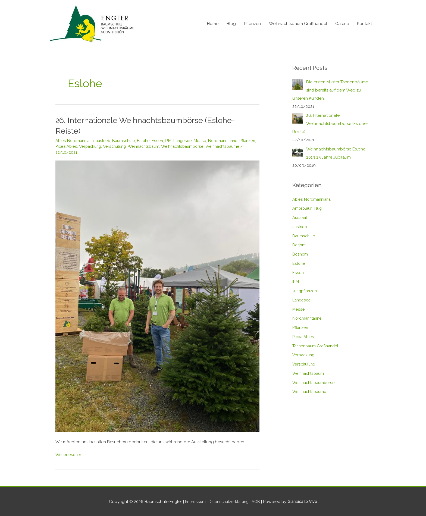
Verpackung (110, 146)
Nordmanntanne (228, 140)
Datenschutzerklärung (227, 501)
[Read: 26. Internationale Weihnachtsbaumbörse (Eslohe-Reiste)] (157, 295)
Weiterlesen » (68, 454)
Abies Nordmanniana (75, 140)
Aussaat (300, 217)
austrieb (105, 140)
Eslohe (147, 140)
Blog (231, 23)
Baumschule (127, 140)
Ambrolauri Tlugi (308, 208)
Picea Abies (85, 146)
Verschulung (135, 146)
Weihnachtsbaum (166, 146)
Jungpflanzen (305, 290)
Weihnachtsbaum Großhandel (298, 23)
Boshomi (300, 254)
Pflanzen (252, 23)
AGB (256, 501)
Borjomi (299, 245)
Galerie (342, 23)
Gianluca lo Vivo (304, 501)
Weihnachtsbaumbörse (207, 146)
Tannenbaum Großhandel (317, 346)
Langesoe (187, 140)
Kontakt (364, 23)
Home (212, 23)
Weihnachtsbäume (73, 152)
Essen (161, 140)
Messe (205, 140)
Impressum (193, 501)
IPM (172, 140)
